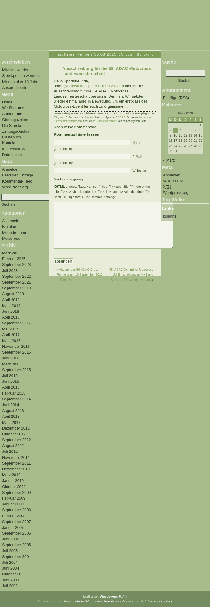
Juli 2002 (10, 586)
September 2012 (16, 440)
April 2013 (11, 416)
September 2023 (16, 264)
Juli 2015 (10, 375)
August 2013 (13, 410)
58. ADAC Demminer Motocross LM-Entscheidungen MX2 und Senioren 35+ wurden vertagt (131, 284)
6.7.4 (113, 596)
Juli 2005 (10, 551)
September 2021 (16, 282)
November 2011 (16, 457)
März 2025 (11, 253)
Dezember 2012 (16, 428)
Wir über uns (13, 108)
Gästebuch (11, 137)
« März (169, 160)
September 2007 (16, 521)
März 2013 (11, 422)
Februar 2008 (13, 516)
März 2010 (11, 475)
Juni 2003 (10, 580)
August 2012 (13, 445)
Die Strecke (12, 125)
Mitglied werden (15, 70)
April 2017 (11, 335)
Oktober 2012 (14, 434)
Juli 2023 (10, 270)
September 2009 (16, 492)
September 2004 (16, 556)
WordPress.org (15, 187)
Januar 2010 (13, 480)
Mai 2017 (10, 329)
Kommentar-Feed (17, 181)
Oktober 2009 (14, 486)
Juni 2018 (10, 311)
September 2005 (16, 544)
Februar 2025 (13, 258)
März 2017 (11, 340)
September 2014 (16, 399)
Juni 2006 (10, 539)
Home (7, 102)
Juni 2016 (10, 358)
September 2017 (16, 323)
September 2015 (16, 370)
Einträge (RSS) (176, 98)
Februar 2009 (13, 498)
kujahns (169, 216)
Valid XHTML (174, 181)
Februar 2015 (13, 393)
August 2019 (13, 293)
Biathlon (9, 226)
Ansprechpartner (16, 87)
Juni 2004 (10, 568)
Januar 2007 (13, 527)
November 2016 (16, 346)
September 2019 (16, 288)
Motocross (11, 238)
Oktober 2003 (14, 574)
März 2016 (11, 364)
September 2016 (16, 352)
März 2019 (11, 305)
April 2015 (11, 387)
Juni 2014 (10, 405)
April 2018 (11, 317)
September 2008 (16, 510)
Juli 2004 (10, 562)
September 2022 (16, 276)
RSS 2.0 (121, 117)
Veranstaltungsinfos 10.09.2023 (92, 86)
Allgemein (10, 220)
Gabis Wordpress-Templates (97, 601)
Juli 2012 (10, 451)
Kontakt (8, 143)
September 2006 (16, 533)
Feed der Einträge (17, 175)
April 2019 (11, 300)
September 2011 (16, 463)
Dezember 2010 (16, 469)
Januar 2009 (13, 504)
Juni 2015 (10, 381)
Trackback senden (106, 121)
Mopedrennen (14, 232)
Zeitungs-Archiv (15, 131)
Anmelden (11, 169)
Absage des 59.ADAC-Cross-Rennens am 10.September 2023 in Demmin (80, 284)
